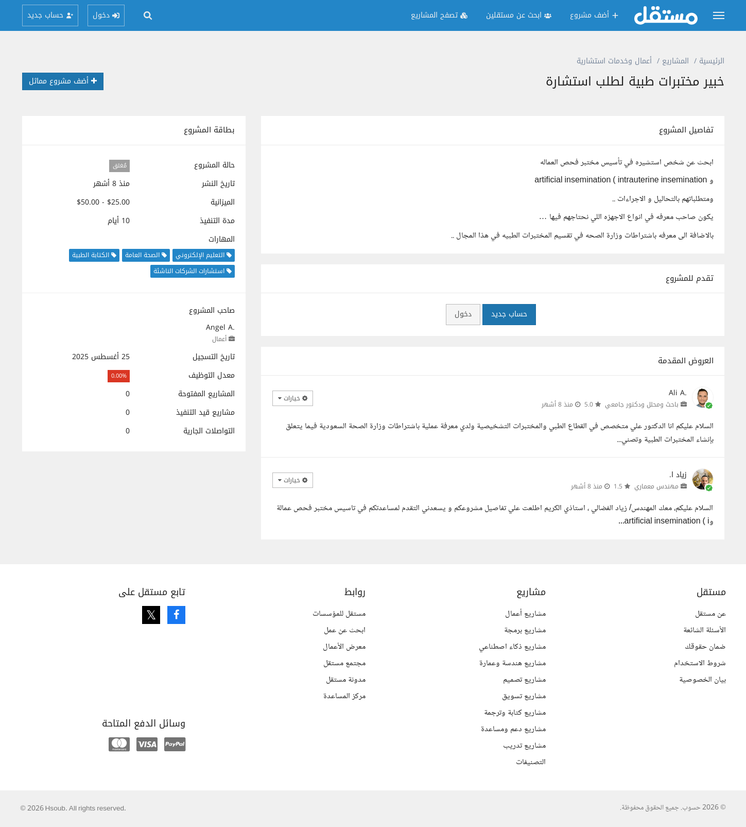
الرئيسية (711, 61)
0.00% (119, 376)
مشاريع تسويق (524, 696)
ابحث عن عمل (345, 630)
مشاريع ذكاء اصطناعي (512, 647)
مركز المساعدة (344, 696)
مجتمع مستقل (344, 663)
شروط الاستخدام (700, 663)
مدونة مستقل (346, 680)
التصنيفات (531, 762)
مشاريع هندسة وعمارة (512, 663)
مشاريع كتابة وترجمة (515, 713)
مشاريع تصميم (524, 680)
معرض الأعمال (344, 647)
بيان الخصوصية (702, 680)
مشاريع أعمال (525, 614)
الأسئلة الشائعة (704, 630)
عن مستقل (710, 614)
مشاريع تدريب (524, 746)
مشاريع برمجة (525, 630)
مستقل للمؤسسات (339, 614)
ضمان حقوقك (705, 647)
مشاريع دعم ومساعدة (513, 729)
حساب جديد (509, 314)
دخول (463, 314)
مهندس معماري (656, 486)
